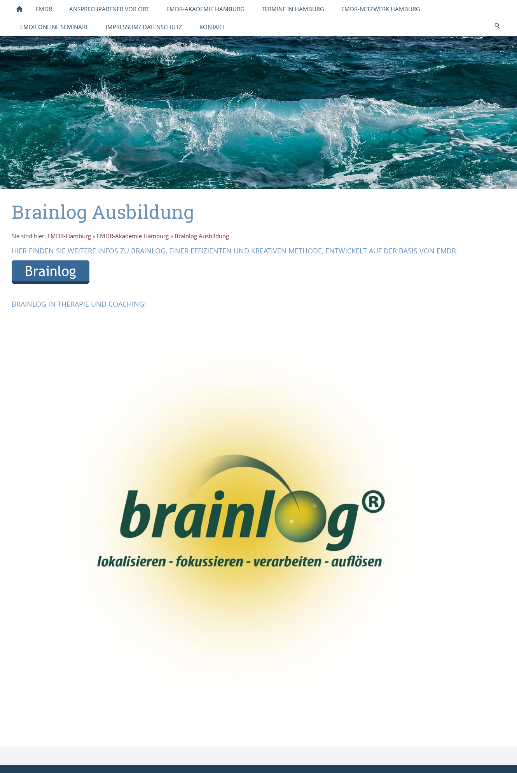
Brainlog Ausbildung (202, 236)
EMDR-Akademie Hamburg (133, 236)
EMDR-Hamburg (69, 236)
